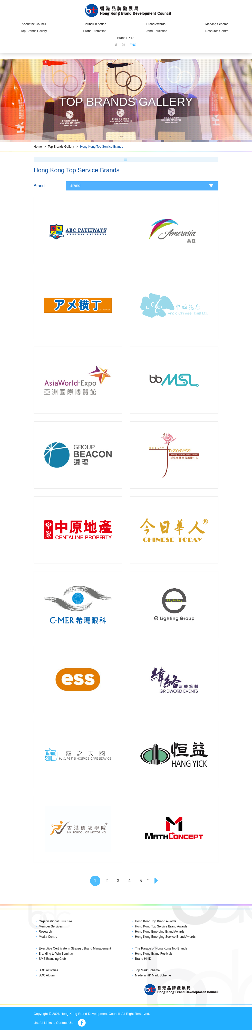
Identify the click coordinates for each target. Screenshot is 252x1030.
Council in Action (94, 24)
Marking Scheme (216, 24)
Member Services (51, 926)
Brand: (40, 186)
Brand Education (155, 31)
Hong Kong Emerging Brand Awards (160, 931)
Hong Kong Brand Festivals (153, 953)
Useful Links (43, 1023)
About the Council (34, 24)
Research (45, 931)
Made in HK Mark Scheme (153, 975)
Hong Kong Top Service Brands (101, 146)
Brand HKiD (125, 38)
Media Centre (48, 936)
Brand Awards (156, 24)
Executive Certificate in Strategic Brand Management (75, 948)
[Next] (157, 881)
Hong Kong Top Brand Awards (155, 921)
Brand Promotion (94, 31)
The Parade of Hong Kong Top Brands (161, 948)
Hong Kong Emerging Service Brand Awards (165, 936)
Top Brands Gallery (34, 31)
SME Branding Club (52, 959)
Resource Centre (217, 31)
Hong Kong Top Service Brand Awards (161, 926)
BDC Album (47, 975)
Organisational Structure (55, 921)
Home (38, 146)
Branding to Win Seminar (56, 953)
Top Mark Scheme (147, 970)
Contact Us (64, 1023)
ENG (133, 45)
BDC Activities (48, 970)
